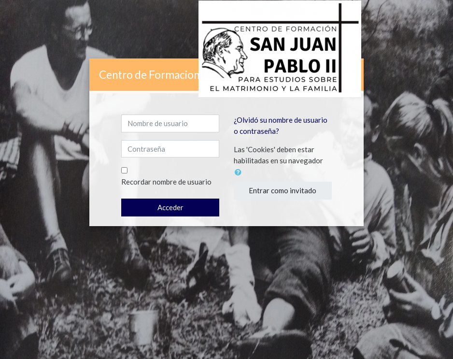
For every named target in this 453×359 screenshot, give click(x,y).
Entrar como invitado (282, 190)
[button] (240, 172)
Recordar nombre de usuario (166, 181)
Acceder (170, 207)
